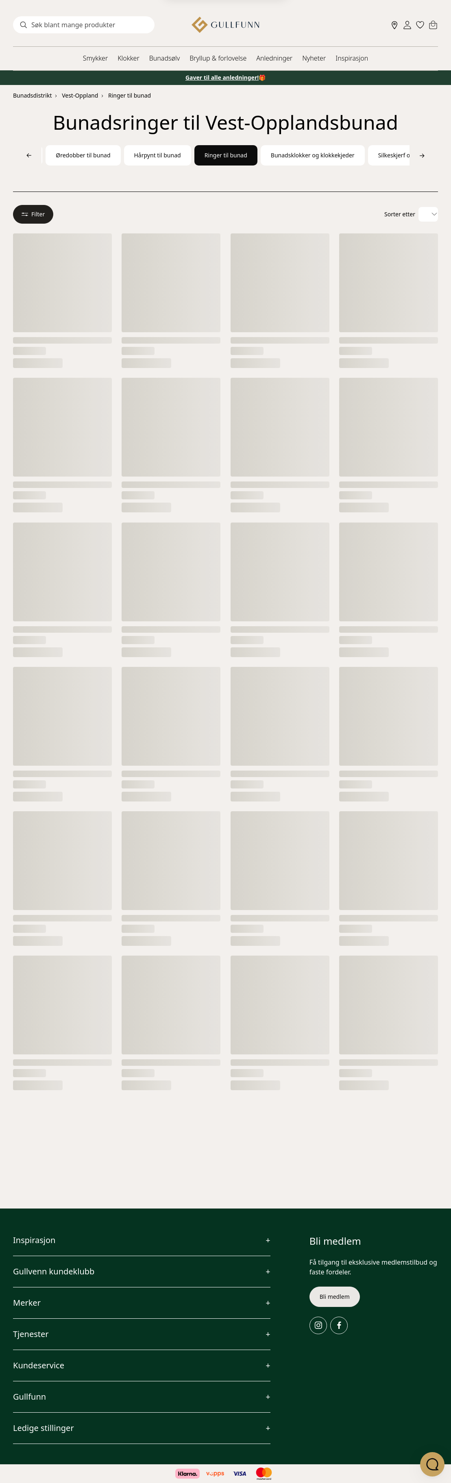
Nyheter (314, 58)
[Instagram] (318, 1325)
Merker (27, 1302)
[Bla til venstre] (29, 155)
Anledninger (274, 58)
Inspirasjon (352, 58)
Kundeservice (38, 1365)
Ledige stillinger (43, 1427)
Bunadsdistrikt (32, 95)
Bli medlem (335, 1296)
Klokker (128, 58)
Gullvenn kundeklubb (53, 1271)
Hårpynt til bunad (157, 155)
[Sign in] (407, 25)
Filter (33, 214)
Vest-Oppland (80, 95)
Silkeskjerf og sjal (401, 155)
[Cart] (433, 25)
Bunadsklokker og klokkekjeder (313, 155)
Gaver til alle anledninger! (222, 77)
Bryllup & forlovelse (218, 58)
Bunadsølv (164, 58)
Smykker (95, 58)
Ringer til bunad (129, 95)
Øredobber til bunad (83, 155)
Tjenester (31, 1333)
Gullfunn (29, 1396)
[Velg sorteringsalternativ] (428, 214)
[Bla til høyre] (422, 155)
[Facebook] (339, 1325)
